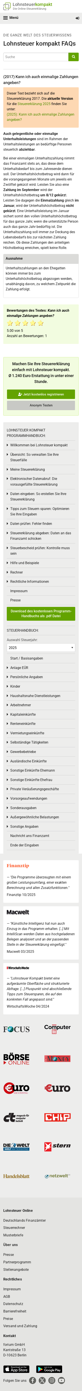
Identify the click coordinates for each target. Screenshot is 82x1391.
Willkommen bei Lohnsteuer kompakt (39, 445)
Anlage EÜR (19, 668)
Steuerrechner (14, 1228)
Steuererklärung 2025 (34, 104)
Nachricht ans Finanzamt (29, 836)
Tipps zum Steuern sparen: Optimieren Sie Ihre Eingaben (39, 512)
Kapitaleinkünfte (23, 714)
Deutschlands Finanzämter (24, 1220)
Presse (15, 600)
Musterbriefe (13, 1235)
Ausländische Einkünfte (28, 761)
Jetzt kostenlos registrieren (41, 394)
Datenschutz (13, 1304)
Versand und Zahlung (20, 1326)
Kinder (15, 686)
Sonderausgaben (23, 808)
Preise (8, 1319)
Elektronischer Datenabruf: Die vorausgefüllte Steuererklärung (34, 481)
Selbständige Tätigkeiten (29, 742)
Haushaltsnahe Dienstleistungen (35, 696)
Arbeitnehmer (20, 705)
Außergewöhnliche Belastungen (34, 817)
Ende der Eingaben (24, 845)
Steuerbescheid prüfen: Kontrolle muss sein (40, 551)
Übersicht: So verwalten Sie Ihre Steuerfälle (34, 457)
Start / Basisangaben (26, 658)
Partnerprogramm (17, 1262)
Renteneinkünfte (22, 724)
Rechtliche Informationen (29, 581)
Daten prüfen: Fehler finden (31, 524)
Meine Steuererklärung (27, 469)
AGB (6, 1296)
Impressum (19, 591)
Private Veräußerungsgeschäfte (34, 789)
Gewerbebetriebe (23, 752)
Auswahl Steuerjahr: (22, 640)
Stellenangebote (16, 1270)
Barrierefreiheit (14, 1311)
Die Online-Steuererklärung (29, 8)
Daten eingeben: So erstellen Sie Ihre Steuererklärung (38, 497)
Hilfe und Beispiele (24, 563)
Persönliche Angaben (26, 677)
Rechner (16, 572)
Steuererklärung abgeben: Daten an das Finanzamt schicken (40, 536)
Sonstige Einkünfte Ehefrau (31, 780)
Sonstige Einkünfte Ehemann (32, 770)
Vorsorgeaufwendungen (28, 798)
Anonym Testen (41, 405)
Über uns (10, 1245)
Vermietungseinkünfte (27, 733)
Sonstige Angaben (24, 826)
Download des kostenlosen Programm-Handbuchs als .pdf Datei (41, 613)
